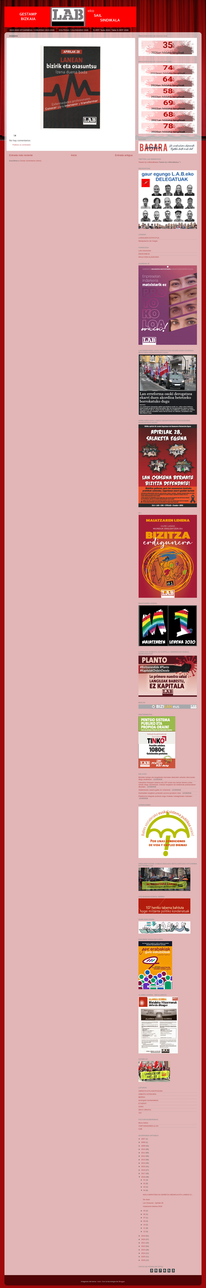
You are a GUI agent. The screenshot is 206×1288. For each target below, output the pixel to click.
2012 (143, 1156)
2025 (143, 1257)
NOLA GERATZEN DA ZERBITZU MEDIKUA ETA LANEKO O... (168, 1195)
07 (144, 1218)
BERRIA (141, 1097)
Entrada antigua (124, 155)
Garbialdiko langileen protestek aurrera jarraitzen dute (159, 793)
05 (144, 1211)
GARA (140, 1107)
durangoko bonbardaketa (148, 1100)
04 (144, 1190)
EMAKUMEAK (144, 254)
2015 (143, 1166)
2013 (143, 1160)
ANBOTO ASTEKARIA (147, 1094)
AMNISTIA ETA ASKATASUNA (150, 1091)
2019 (143, 1236)
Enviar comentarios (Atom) (30, 161)
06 (144, 1214)
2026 (143, 1260)
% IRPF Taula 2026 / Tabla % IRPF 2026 (110, 30)
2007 (143, 1139)
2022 (143, 1246)
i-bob (99, 1281)
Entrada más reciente (21, 155)
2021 (143, 1243)
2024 (143, 1253)
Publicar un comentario (21, 145)
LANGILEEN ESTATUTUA (148, 238)
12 (144, 1231)
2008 (143, 1142)
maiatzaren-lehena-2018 (152, 1206)
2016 (143, 1170)
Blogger (122, 1281)
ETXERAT (142, 1103)
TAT (140, 1113)
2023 (143, 1250)
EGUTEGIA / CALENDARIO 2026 (73, 30)
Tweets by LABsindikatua (148, 162)
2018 (143, 1177)
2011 (143, 1153)
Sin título (146, 1200)
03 (144, 1187)
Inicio (74, 155)
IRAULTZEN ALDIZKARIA (148, 257)
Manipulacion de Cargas (148, 241)
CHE (140, 1129)
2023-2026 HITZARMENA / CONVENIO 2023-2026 (32, 30)
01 (144, 1180)
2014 (143, 1163)
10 (144, 1225)
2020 (143, 1239)
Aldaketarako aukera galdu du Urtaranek (154, 790)
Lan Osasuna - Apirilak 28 (153, 1203)
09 (144, 1221)
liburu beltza (143, 1123)
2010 (143, 1149)
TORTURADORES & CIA (148, 1126)
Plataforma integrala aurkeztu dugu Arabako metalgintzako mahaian (165, 796)
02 (144, 1183)
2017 (143, 1173)
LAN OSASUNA (144, 251)
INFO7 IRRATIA (144, 1110)
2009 (143, 1146)
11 (144, 1228)
